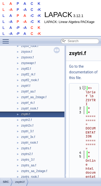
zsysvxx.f (27, 57)
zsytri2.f (26, 120)
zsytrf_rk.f (28, 103)
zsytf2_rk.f (28, 74)
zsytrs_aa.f (28, 165)
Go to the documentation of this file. (83, 72)
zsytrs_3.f (27, 159)
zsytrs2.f (27, 154)
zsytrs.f (26, 148)
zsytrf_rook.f (29, 108)
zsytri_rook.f (29, 142)
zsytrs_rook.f (30, 177)
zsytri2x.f (27, 125)
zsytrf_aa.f (28, 91)
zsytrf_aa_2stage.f (33, 97)
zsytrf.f (25, 86)
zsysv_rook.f (29, 46)
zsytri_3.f (27, 131)
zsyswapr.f (28, 63)
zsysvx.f (26, 51)
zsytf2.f (26, 69)
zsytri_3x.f (28, 137)
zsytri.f (25, 114)
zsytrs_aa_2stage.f (34, 171)
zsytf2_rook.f (30, 80)
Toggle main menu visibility (7, 39)
